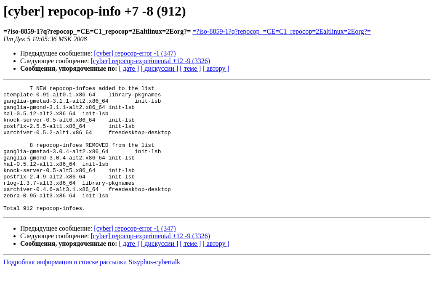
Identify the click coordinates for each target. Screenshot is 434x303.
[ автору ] (215, 68)
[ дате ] (129, 68)
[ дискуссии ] (159, 68)
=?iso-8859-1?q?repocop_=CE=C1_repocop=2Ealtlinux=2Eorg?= (281, 31)
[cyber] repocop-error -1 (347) (135, 53)
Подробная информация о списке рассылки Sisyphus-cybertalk (91, 287)
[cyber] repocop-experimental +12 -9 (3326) (150, 60)
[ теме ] (190, 68)
